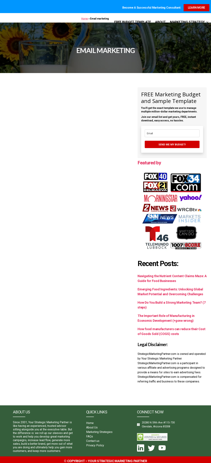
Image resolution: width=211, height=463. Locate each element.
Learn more (196, 5)
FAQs (89, 434)
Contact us (92, 438)
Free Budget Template (132, 19)
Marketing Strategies (99, 429)
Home (84, 16)
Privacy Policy (95, 443)
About (160, 19)
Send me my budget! (172, 142)
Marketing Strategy (187, 19)
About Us (92, 425)
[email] (172, 131)
